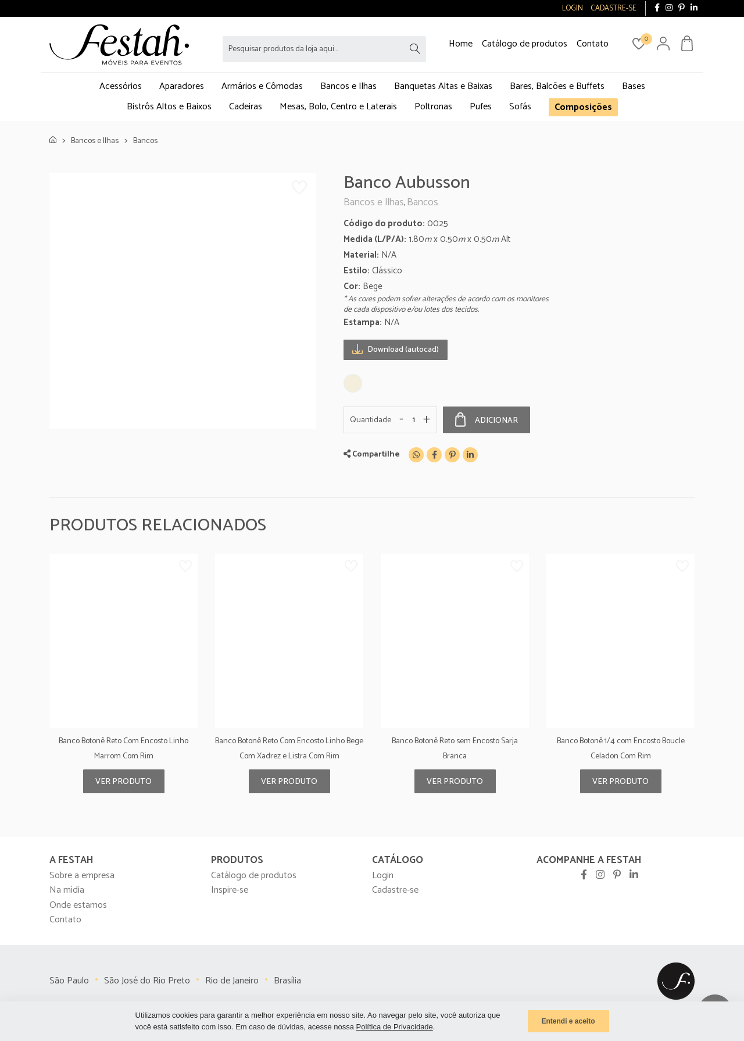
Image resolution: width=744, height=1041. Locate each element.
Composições (583, 107)
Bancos (145, 141)
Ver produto (123, 782)
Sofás (520, 107)
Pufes (481, 107)
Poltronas (433, 107)
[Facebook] (434, 454)
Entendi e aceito (568, 1021)
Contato (593, 44)
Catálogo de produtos (524, 44)
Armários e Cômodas (262, 86)
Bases (633, 86)
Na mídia (66, 890)
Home (461, 44)
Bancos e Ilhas (348, 86)
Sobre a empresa (82, 875)
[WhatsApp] (416, 454)
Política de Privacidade (394, 1026)
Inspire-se (229, 890)
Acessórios (120, 86)
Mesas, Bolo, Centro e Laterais (338, 107)
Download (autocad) (395, 349)
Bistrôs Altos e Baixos (169, 107)
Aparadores (181, 86)
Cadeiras (245, 107)
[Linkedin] (470, 454)
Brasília (287, 981)
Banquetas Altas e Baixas (443, 86)
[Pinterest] (452, 454)
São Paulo (69, 981)
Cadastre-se (395, 890)
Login (383, 875)
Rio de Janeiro (232, 981)
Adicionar (486, 419)
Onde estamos (78, 905)
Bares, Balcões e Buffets (557, 86)
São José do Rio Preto (147, 981)
